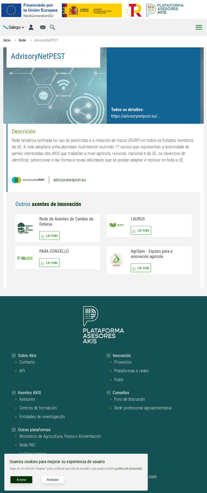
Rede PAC (27, 445)
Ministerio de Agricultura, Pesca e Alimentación (60, 436)
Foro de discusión (129, 399)
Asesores (27, 399)
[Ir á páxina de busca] (52, 27)
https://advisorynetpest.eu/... (135, 116)
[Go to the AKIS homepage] (165, 10)
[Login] (31, 27)
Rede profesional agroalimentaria (142, 408)
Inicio (6, 40)
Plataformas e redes (131, 370)
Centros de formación (38, 408)
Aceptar (21, 479)
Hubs (118, 379)
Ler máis (52, 236)
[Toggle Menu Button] (198, 27)
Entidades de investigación (42, 416)
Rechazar (53, 479)
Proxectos (123, 362)
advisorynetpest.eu (69, 179)
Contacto (27, 362)
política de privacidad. (129, 468)
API (22, 370)
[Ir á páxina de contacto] (43, 27)
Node (22, 40)
